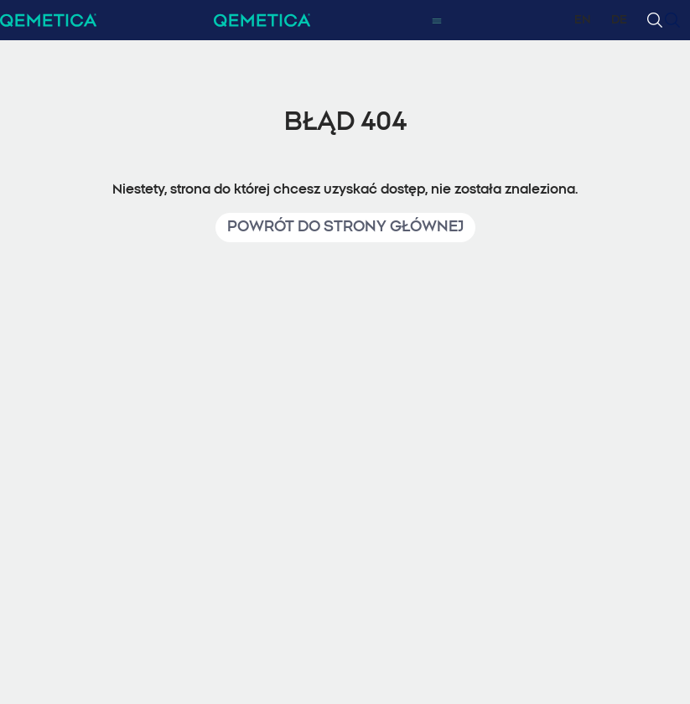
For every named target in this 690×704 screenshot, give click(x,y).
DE (619, 20)
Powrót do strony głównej (345, 227)
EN (582, 20)
